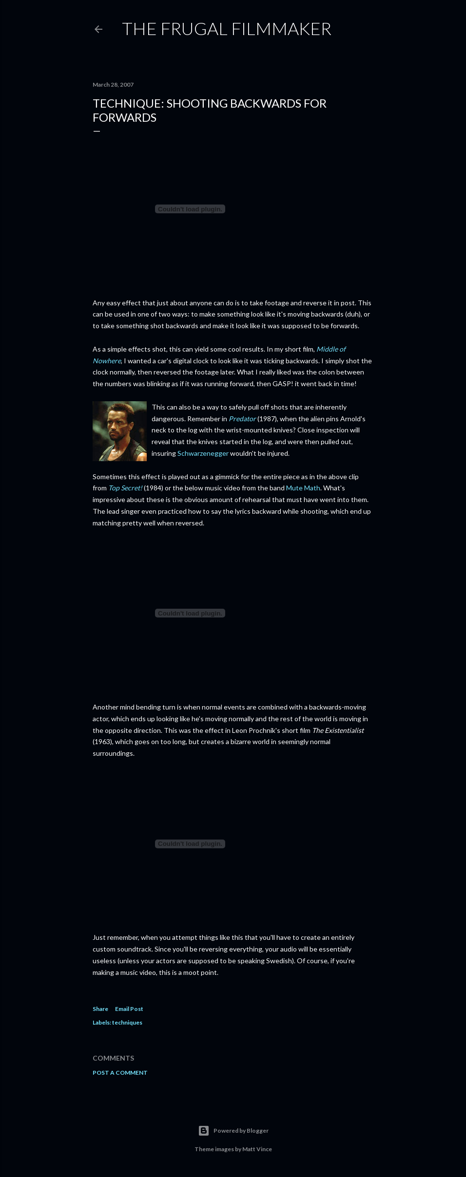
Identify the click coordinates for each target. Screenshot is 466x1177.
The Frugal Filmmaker (226, 28)
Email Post (129, 1008)
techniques (127, 1022)
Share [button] (100, 1008)
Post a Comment (120, 1072)
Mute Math (303, 488)
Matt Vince (257, 1149)
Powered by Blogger (233, 1131)
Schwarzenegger (203, 453)
